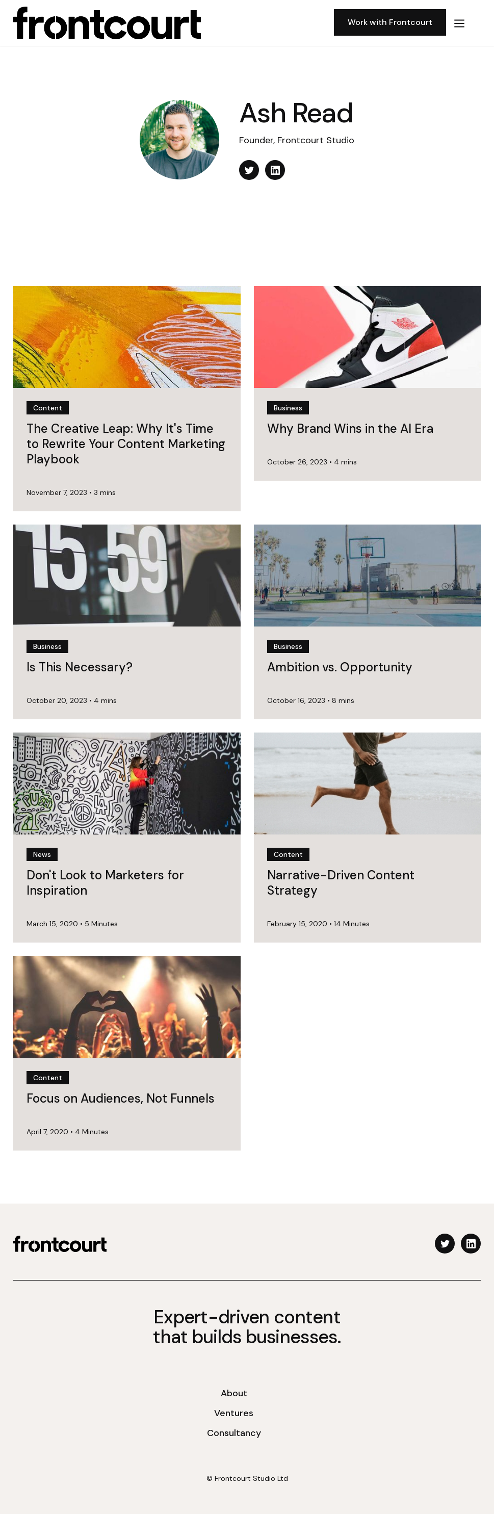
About (234, 1393)
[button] (459, 23)
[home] (169, 23)
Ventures (233, 1413)
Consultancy (234, 1433)
